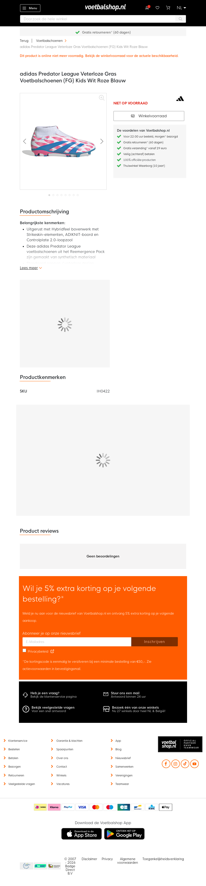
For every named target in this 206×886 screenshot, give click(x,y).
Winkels (61, 775)
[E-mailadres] (77, 641)
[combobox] (103, 19)
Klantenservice (17, 741)
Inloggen (147, 7)
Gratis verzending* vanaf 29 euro (145, 148)
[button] (181, 7)
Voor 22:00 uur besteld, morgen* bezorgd (150, 136)
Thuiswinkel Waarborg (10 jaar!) (144, 166)
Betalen (13, 758)
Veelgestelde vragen (21, 784)
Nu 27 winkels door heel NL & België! (138, 711)
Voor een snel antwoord (49, 711)
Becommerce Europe (26, 866)
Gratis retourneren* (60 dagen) (106, 32)
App (118, 741)
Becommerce (40, 866)
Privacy (107, 859)
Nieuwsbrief (123, 758)
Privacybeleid (38, 651)
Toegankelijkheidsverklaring (163, 859)
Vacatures (62, 784)
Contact (61, 767)
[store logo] (103, 7)
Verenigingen (124, 775)
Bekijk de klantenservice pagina (53, 697)
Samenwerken (124, 767)
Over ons (62, 758)
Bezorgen (14, 767)
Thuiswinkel (54, 866)
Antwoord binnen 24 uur (128, 697)
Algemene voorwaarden (127, 861)
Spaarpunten (64, 749)
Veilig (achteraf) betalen (139, 154)
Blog (118, 749)
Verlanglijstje (157, 7)
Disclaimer (89, 859)
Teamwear (122, 784)
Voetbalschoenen (50, 41)
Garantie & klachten (69, 741)
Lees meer (29, 268)
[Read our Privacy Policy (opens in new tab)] (52, 651)
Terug (24, 41)
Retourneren (16, 775)
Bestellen (14, 749)
